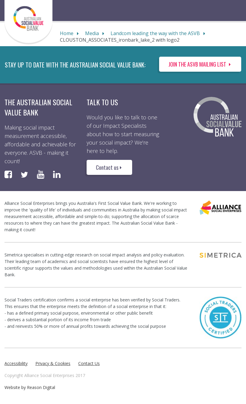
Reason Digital (41, 387)
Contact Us (89, 363)
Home (66, 33)
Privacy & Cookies (52, 363)
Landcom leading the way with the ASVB (155, 33)
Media (92, 33)
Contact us (109, 167)
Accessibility (16, 363)
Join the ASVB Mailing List (200, 64)
